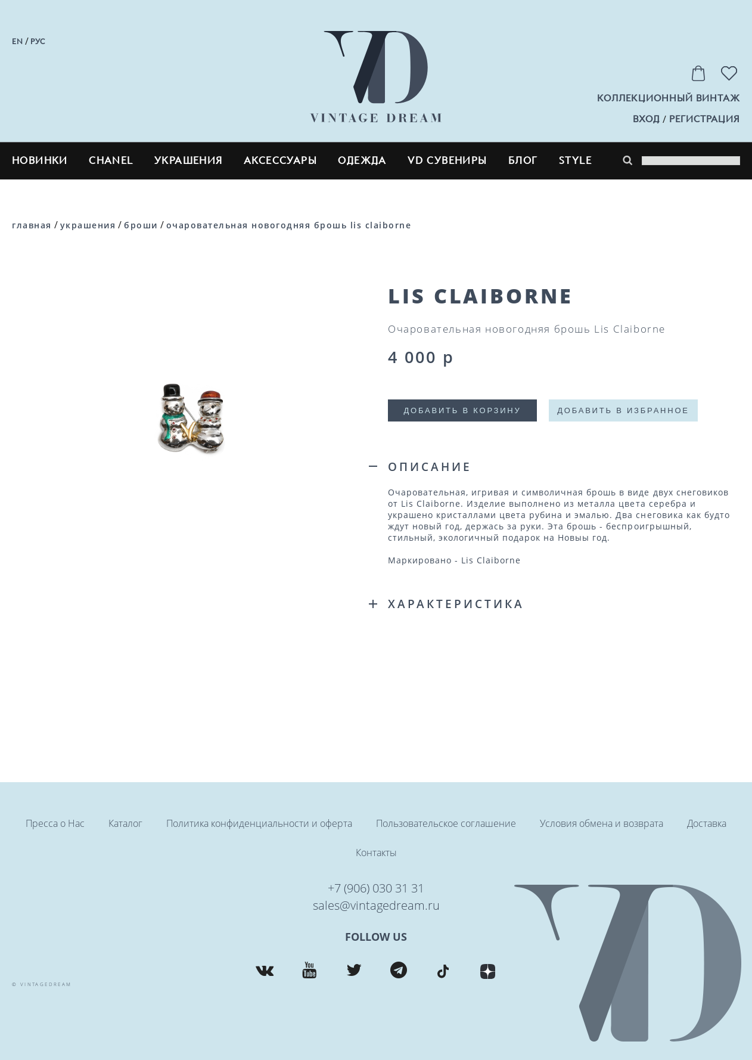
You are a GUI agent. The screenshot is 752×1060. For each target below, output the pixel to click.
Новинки (40, 160)
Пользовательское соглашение (446, 823)
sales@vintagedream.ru (376, 905)
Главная (32, 225)
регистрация (704, 119)
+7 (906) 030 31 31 (376, 888)
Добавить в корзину (462, 410)
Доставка (706, 823)
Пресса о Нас (55, 823)
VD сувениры (447, 160)
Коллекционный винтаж (668, 98)
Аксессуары (280, 160)
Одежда (362, 160)
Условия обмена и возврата (601, 823)
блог (523, 160)
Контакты (376, 852)
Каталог (125, 823)
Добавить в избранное (623, 410)
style (575, 160)
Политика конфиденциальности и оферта (259, 823)
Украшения (188, 160)
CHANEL (111, 160)
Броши (141, 225)
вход (646, 119)
